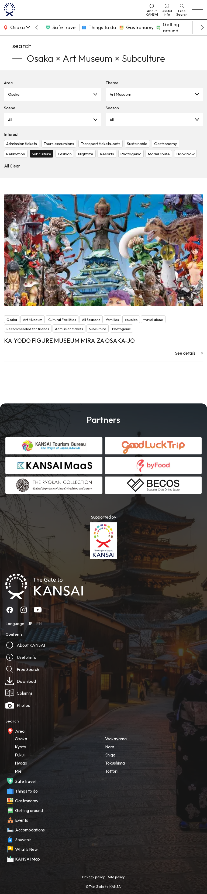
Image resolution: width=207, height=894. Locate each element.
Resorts (107, 153)
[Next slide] (202, 27)
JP (30, 623)
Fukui (20, 755)
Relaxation (15, 153)
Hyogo (21, 763)
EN (39, 623)
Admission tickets (21, 143)
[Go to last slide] (36, 27)
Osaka (13, 94)
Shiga (110, 755)
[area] (16, 27)
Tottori (111, 771)
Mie (18, 771)
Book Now (186, 153)
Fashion (65, 153)
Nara (109, 746)
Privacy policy (93, 877)
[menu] (197, 9)
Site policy (116, 877)
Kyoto (20, 746)
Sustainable (137, 143)
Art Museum (120, 94)
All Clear (12, 166)
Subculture (41, 153)
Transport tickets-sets (100, 143)
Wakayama (116, 738)
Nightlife (85, 153)
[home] (73, 10)
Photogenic (130, 153)
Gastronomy (165, 143)
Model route (159, 153)
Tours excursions (59, 143)
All (10, 119)
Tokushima (115, 763)
